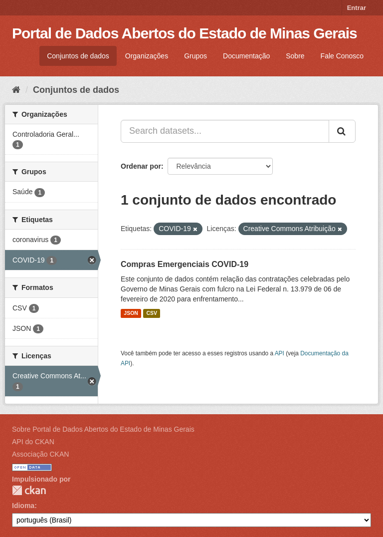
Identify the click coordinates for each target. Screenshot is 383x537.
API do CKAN (33, 442)
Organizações (146, 56)
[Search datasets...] (225, 131)
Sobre (295, 56)
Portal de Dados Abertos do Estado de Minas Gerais (184, 33)
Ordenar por (141, 166)
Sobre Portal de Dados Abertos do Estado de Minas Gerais (103, 429)
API (279, 353)
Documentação (246, 56)
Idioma (23, 506)
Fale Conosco (342, 56)
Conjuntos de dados (78, 56)
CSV (151, 313)
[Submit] (342, 131)
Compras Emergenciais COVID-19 (184, 264)
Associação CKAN (40, 454)
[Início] (16, 90)
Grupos (195, 56)
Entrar (356, 7)
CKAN (29, 490)
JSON (131, 313)
